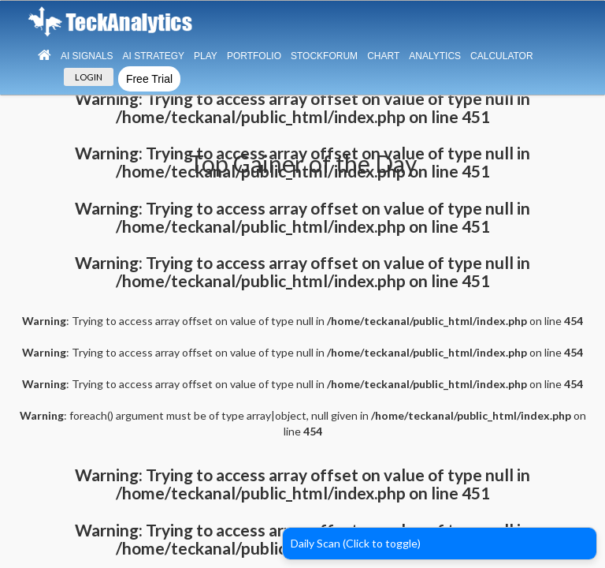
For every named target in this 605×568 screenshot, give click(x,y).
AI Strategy (153, 56)
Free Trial (149, 79)
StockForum (324, 56)
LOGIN (88, 77)
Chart (383, 56)
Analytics (435, 56)
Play (205, 56)
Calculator (501, 56)
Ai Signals (87, 56)
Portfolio (254, 56)
